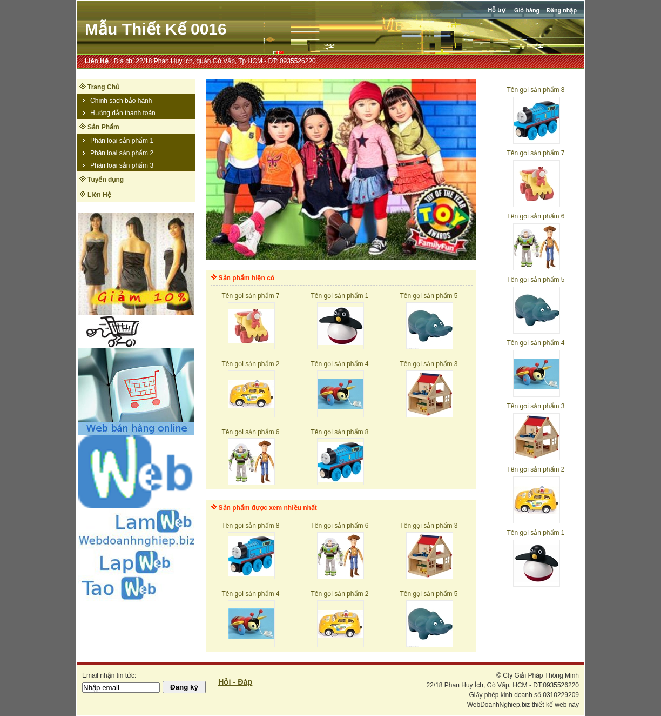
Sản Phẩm (103, 127)
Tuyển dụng (105, 179)
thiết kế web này (555, 704)
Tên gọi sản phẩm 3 (535, 406)
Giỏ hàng (526, 10)
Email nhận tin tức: (109, 675)
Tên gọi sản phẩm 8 (535, 90)
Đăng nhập (562, 10)
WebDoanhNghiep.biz (498, 704)
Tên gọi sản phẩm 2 (535, 469)
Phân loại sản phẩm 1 (121, 140)
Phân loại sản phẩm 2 (121, 153)
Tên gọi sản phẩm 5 (535, 279)
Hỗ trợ (497, 9)
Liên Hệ (97, 61)
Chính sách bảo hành (121, 100)
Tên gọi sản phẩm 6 (535, 216)
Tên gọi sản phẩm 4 (535, 343)
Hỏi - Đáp (235, 682)
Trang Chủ (103, 87)
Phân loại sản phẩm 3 (121, 165)
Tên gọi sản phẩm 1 (535, 532)
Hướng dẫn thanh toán (123, 113)
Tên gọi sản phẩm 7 (535, 153)
